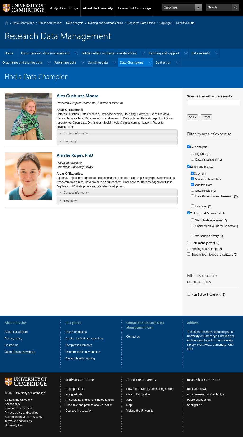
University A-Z (14, 425)
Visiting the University (140, 410)
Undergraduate (74, 389)
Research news (197, 389)
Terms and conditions (18, 421)
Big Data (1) (203, 154)
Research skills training (80, 358)
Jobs (129, 399)
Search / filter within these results (209, 96)
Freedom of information (19, 408)
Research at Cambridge (134, 8)
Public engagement (199, 399)
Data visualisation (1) (208, 159)
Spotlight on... (195, 405)
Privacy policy (13, 338)
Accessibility (12, 404)
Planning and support (164, 53)
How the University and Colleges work (150, 389)
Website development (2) (211, 220)
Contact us (163, 62)
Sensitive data (98, 62)
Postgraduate (73, 394)
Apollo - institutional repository (84, 338)
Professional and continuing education (89, 399)
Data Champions (23, 23)
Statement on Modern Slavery (23, 416)
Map (129, 405)
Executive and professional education (89, 405)
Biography (70, 141)
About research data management (45, 53)
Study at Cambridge (64, 8)
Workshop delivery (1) (209, 236)
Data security (200, 53)
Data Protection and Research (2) (216, 196)
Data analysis (74, 23)
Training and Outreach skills (105, 23)
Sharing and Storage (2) (207, 249)
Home (7, 23)
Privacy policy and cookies (21, 412)
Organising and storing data (22, 62)
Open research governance (82, 351)
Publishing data (65, 62)
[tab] (117, 133)
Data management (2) (205, 243)
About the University (98, 8)
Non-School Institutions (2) (208, 294)
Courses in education (78, 410)
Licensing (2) (203, 206)
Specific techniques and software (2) (214, 254)
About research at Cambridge (205, 394)
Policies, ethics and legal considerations (109, 53)
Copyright (165, 23)
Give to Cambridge (138, 394)
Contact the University (18, 399)
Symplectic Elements (78, 345)
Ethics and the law (49, 23)
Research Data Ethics (141, 23)
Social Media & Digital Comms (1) (216, 226)
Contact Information (76, 133)
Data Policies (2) (205, 190)
